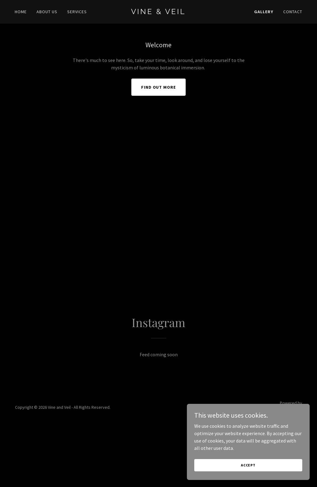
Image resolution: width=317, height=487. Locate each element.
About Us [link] (47, 11)
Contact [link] (292, 11)
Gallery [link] (263, 11)
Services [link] (77, 11)
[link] (158, 12)
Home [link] (21, 11)
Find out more (158, 87)
